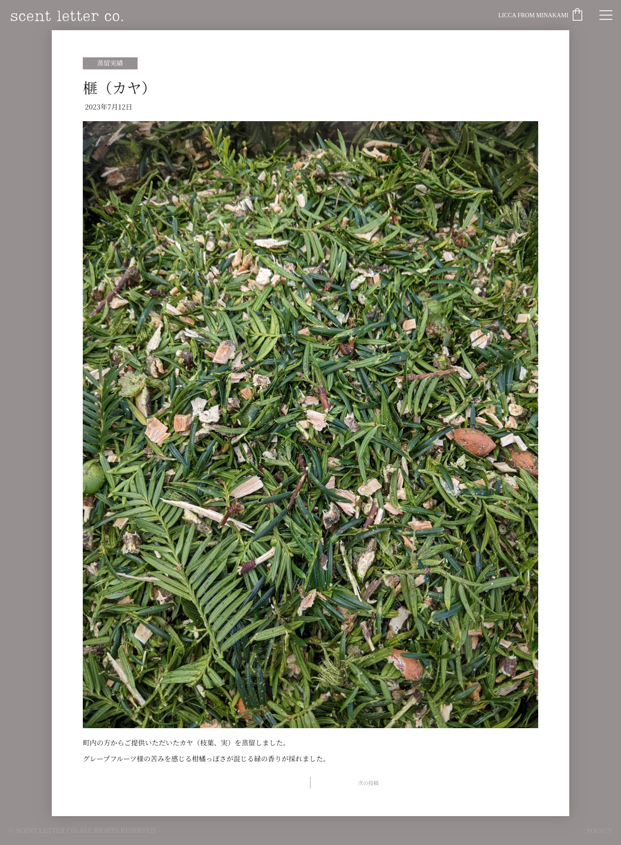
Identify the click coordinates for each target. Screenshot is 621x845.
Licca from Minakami (533, 15)
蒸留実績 (110, 63)
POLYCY (599, 830)
